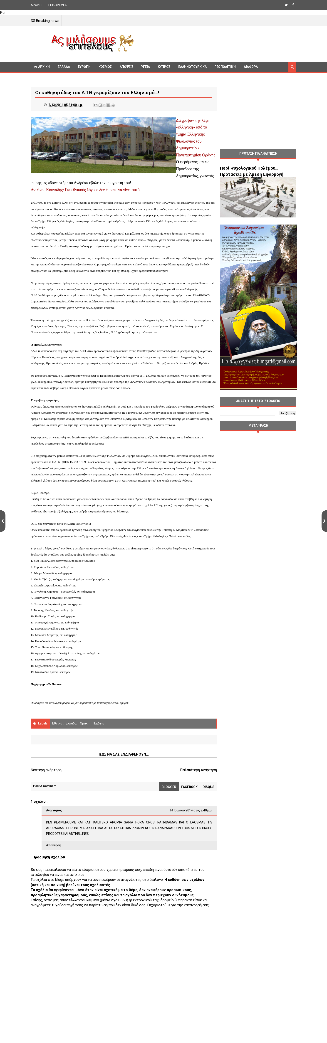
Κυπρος (164, 67)
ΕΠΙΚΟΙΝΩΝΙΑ (57, 5)
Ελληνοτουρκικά (192, 67)
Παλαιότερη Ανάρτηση (189, 788)
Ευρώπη (84, 67)
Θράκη (84, 742)
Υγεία (145, 67)
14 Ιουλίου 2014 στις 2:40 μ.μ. (182, 829)
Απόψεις (126, 67)
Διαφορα (251, 67)
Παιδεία (98, 742)
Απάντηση (53, 864)
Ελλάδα (64, 67)
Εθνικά (57, 742)
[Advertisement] (216, 43)
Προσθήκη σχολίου (48, 876)
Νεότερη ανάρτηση (46, 788)
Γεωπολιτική (225, 67)
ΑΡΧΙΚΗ (36, 5)
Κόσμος (105, 67)
